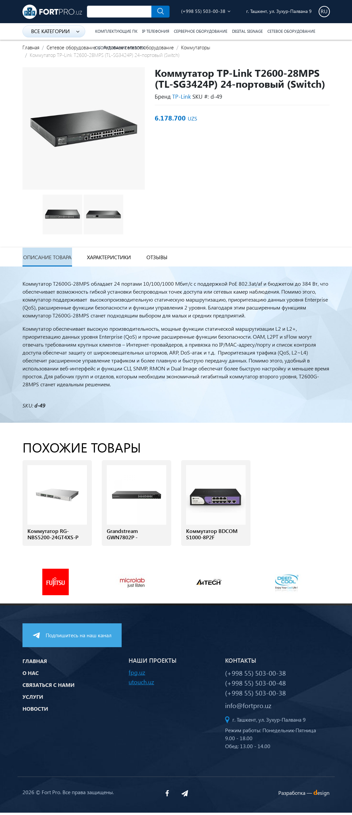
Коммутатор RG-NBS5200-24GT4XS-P (52, 537)
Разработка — (304, 794)
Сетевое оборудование (291, 31)
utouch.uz (141, 684)
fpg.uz (137, 674)
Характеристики (118, 258)
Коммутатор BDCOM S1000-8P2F (212, 537)
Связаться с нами (48, 687)
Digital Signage (247, 31)
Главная (30, 47)
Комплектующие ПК (116, 31)
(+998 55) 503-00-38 (203, 11)
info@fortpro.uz (248, 707)
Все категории (55, 30)
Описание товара (49, 258)
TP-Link (181, 96)
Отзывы (172, 258)
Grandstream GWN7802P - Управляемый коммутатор (124, 543)
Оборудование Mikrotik (120, 47)
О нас (30, 675)
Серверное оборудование (200, 31)
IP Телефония (155, 31)
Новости (35, 711)
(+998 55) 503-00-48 (255, 685)
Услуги (32, 699)
